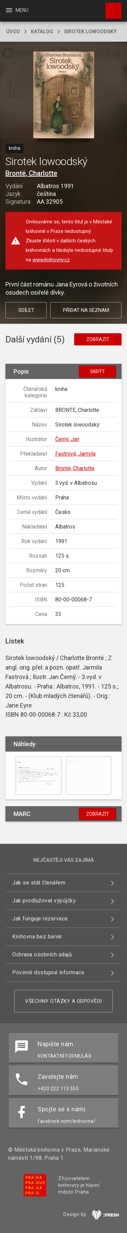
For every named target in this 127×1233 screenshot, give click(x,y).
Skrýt (97, 371)
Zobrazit (97, 339)
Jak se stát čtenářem (38, 882)
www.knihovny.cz (51, 260)
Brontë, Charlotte (31, 173)
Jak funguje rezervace (40, 918)
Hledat (110, 7)
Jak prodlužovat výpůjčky (44, 900)
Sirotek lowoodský (90, 31)
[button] (63, 95)
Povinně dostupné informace (48, 972)
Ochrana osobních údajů (42, 954)
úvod (13, 31)
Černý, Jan (67, 439)
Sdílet (26, 310)
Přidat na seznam (86, 310)
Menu (16, 10)
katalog (42, 31)
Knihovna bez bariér (37, 936)
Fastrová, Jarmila (75, 454)
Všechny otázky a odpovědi (63, 1001)
